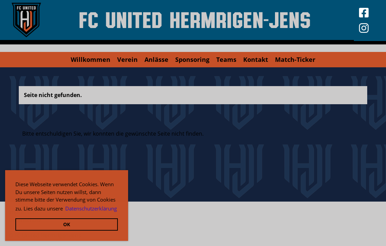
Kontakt (255, 59)
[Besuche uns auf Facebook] (364, 12)
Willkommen (90, 59)
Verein (127, 59)
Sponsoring (192, 59)
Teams (226, 59)
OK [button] (66, 224)
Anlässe (156, 59)
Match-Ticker (295, 59)
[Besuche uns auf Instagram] (364, 27)
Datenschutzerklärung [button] (91, 208)
